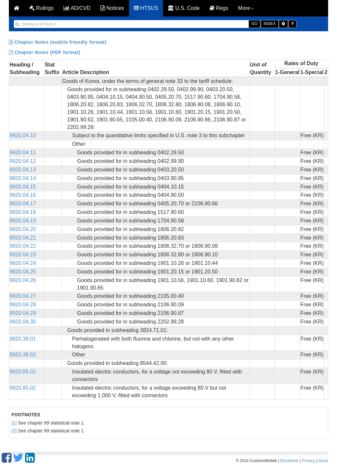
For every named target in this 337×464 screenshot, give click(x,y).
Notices (112, 8)
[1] (14, 422)
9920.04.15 (23, 187)
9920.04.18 (23, 212)
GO (254, 23)
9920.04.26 (23, 280)
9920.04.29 (23, 313)
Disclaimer (289, 460)
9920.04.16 (23, 195)
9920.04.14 (23, 178)
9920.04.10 (23, 135)
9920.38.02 (23, 354)
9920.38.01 (23, 339)
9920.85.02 (23, 388)
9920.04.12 (23, 161)
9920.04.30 (23, 321)
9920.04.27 (23, 296)
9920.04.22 (23, 246)
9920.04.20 (23, 229)
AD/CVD (77, 8)
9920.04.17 (23, 203)
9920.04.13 (23, 169)
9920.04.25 (23, 271)
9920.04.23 (23, 254)
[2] (14, 430)
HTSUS (146, 8)
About (323, 460)
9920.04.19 (23, 220)
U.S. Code (183, 8)
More (245, 8)
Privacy (308, 460)
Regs (219, 8)
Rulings (41, 8)
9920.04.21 (23, 238)
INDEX (270, 23)
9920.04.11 (23, 152)
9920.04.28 (23, 304)
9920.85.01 (23, 371)
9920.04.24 (23, 263)
